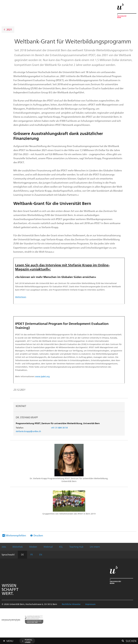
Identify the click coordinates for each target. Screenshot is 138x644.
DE (22, 554)
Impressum (90, 604)
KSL (61, 546)
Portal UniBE (28, 640)
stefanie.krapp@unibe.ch (28, 431)
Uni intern (95, 546)
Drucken (38, 535)
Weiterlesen (20, 297)
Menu (9, 640)
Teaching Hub (76, 546)
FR (31, 554)
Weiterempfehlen (16, 535)
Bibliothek (18, 546)
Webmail (48, 546)
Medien (33, 546)
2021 (9, 29)
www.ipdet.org (42, 376)
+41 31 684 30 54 (59, 427)
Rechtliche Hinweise (71, 604)
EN (40, 554)
